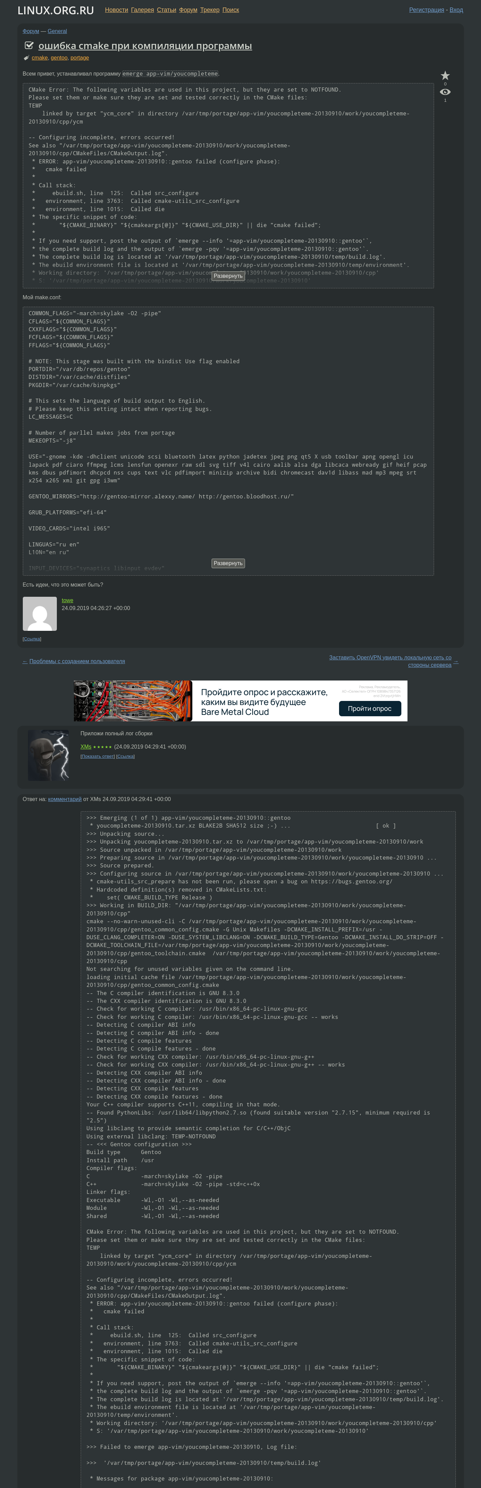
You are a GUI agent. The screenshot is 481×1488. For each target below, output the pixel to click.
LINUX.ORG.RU (55, 10)
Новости (116, 9)
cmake (40, 58)
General (57, 31)
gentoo (59, 58)
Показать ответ (98, 756)
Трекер (210, 9)
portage (79, 58)
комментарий (65, 799)
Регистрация (426, 9)
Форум (188, 9)
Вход (456, 9)
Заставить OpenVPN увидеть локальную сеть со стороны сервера (390, 661)
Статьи (166, 9)
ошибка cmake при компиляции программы (145, 45)
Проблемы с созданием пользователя (77, 661)
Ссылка (32, 638)
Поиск (230, 9)
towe (68, 600)
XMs (86, 747)
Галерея (142, 9)
